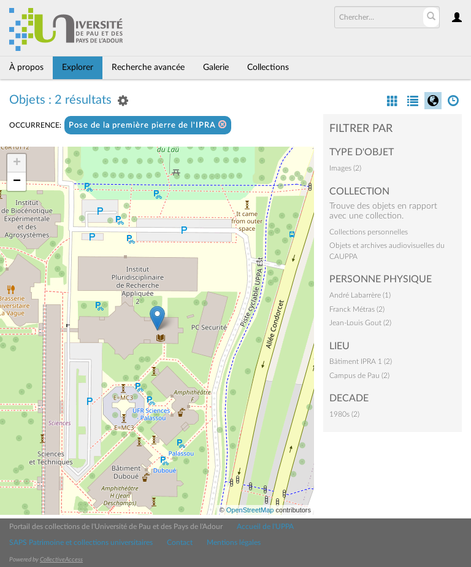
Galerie (216, 67)
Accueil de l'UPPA (265, 526)
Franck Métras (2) (357, 309)
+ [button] (17, 163)
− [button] (17, 181)
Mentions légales (234, 542)
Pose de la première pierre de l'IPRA (148, 124)
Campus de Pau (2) (359, 375)
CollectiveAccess (61, 560)
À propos (26, 67)
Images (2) (345, 168)
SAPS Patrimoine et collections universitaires (81, 542)
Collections (268, 67)
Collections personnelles (368, 232)
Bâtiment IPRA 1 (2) (360, 361)
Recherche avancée (148, 67)
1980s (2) (344, 414)
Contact (180, 542)
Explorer (77, 67)
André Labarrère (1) (360, 295)
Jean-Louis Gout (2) (360, 322)
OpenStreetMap (250, 510)
